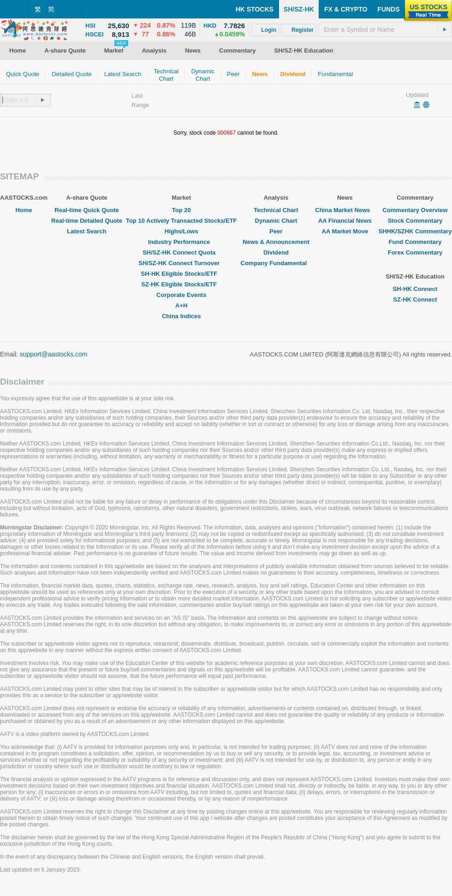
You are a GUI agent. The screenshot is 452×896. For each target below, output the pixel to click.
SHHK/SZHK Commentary (415, 231)
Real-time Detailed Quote (86, 220)
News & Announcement (276, 241)
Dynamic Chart (276, 220)
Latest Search (86, 231)
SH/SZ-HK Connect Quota (181, 252)
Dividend (276, 252)
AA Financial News (345, 220)
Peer (275, 231)
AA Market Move (345, 231)
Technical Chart (276, 210)
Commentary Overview (414, 210)
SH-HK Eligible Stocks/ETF (181, 273)
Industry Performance (181, 241)
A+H (181, 305)
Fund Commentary (415, 241)
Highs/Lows (181, 231)
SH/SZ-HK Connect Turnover (181, 263)
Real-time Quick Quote (86, 210)
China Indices (181, 316)
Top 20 (181, 210)
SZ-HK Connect (415, 299)
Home (23, 210)
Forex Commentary (415, 252)
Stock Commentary (415, 220)
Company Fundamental (276, 263)
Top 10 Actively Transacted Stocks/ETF (181, 220)
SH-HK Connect (415, 288)
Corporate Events (181, 294)
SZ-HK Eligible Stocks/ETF (181, 284)
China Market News (345, 210)
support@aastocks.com (54, 354)
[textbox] (385, 29)
